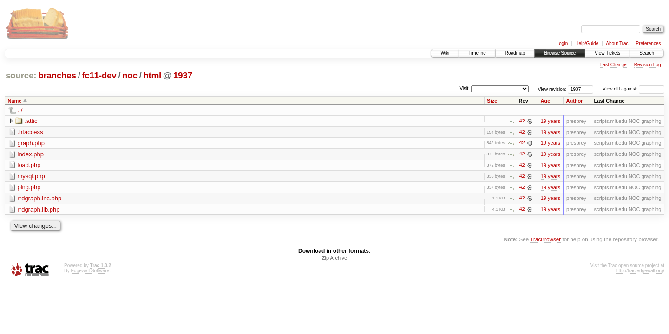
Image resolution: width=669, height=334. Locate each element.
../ (20, 110)
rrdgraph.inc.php (40, 198)
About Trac (617, 43)
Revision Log (647, 64)
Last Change (613, 64)
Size (492, 100)
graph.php (31, 143)
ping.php (29, 187)
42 (522, 121)
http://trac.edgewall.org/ (640, 271)
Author (574, 100)
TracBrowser (545, 240)
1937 (182, 75)
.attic (31, 120)
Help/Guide (586, 43)
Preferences (648, 43)
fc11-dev (99, 75)
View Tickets (607, 53)
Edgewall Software (90, 271)
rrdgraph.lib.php (39, 209)
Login (562, 43)
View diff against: (633, 88)
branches (57, 75)
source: (21, 75)
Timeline (476, 53)
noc (130, 75)
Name (15, 100)
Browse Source (560, 53)
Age (546, 100)
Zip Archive (334, 259)
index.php (31, 154)
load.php (29, 165)
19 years (550, 121)
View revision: (552, 88)
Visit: (464, 88)
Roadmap (515, 53)
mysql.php (31, 176)
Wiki (444, 53)
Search (646, 53)
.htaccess (30, 131)
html (152, 75)
